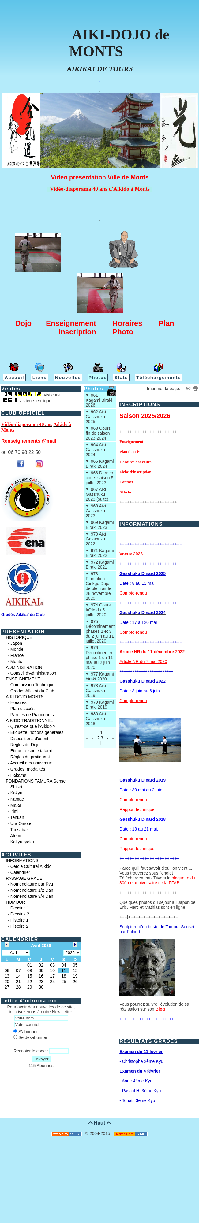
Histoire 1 (19, 920)
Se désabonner (30, 1037)
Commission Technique (32, 684)
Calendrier (20, 872)
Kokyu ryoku (22, 841)
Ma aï (15, 805)
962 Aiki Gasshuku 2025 (96, 416)
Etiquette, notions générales (37, 732)
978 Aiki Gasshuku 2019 (96, 690)
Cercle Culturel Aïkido (31, 866)
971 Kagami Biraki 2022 (100, 553)
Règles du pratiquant (30, 756)
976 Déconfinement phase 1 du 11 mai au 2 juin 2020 (100, 657)
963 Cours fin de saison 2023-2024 (98, 433)
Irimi (14, 811)
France (17, 655)
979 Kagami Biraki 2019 (100, 704)
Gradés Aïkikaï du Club (32, 690)
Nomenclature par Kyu (31, 884)
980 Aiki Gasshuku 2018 (96, 718)
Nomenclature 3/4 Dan (31, 896)
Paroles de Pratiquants (32, 714)
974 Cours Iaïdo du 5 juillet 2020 (98, 609)
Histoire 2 (19, 926)
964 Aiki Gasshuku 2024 (96, 449)
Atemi (15, 835)
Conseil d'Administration (33, 673)
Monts (16, 661)
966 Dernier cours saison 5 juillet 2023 (99, 477)
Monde (17, 649)
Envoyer (41, 1059)
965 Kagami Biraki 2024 (100, 464)
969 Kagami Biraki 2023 (100, 525)
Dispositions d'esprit (29, 738)
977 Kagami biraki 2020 (100, 676)
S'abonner (25, 1031)
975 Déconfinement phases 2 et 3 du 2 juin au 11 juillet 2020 (100, 631)
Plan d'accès (22, 708)
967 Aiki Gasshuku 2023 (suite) (97, 494)
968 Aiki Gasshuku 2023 (96, 510)
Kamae (17, 799)
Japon (16, 643)
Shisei (16, 786)
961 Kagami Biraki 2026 (99, 400)
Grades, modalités (27, 769)
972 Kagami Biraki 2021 (100, 564)
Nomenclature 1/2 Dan (31, 890)
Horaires (18, 702)
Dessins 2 (19, 914)
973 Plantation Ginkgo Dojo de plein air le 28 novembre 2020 (98, 586)
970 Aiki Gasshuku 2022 (96, 539)
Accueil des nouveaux (31, 763)
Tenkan (17, 817)
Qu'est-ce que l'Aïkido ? (32, 726)
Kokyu (16, 792)
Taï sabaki (20, 829)
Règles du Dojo (25, 744)
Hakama (18, 775)
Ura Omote (20, 823)
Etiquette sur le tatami (31, 750)
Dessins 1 (19, 907)
